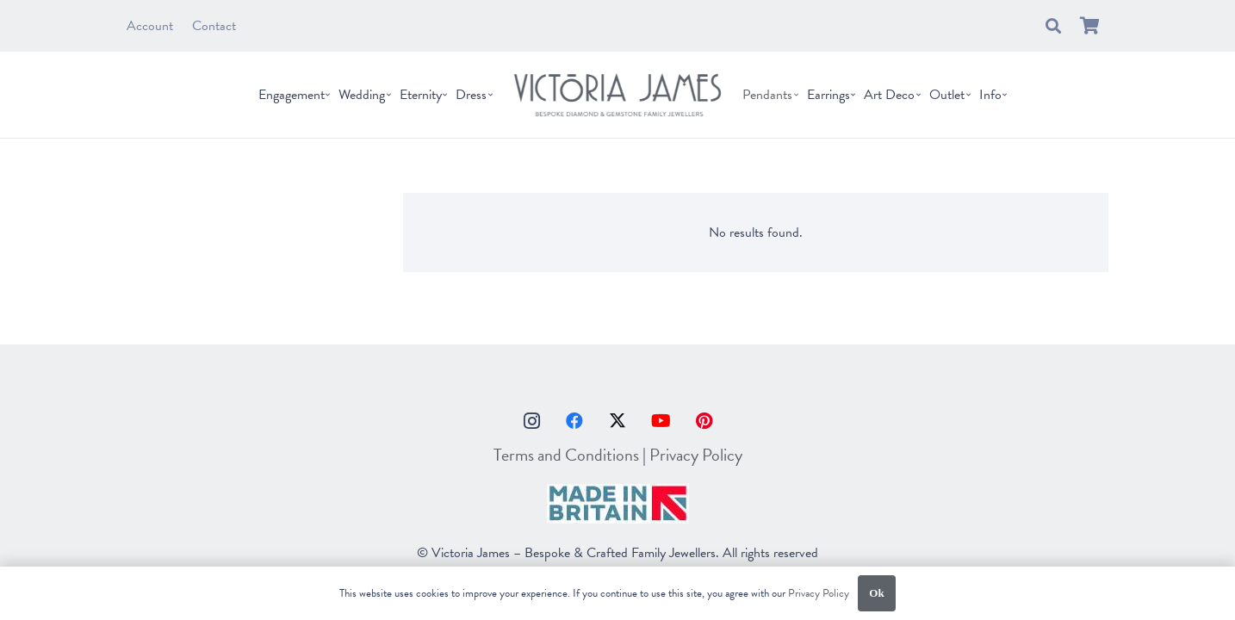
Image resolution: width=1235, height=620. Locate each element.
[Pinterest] (703, 421)
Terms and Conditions (566, 455)
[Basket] (1089, 26)
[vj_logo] (617, 94)
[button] (1053, 25)
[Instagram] (531, 421)
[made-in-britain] (617, 504)
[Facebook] (574, 421)
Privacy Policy (695, 455)
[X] (617, 421)
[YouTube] (660, 421)
